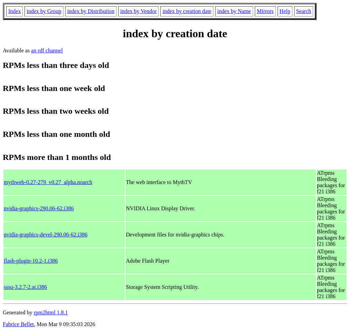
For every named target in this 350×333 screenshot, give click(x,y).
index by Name (234, 11)
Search (303, 11)
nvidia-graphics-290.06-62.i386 (39, 208)
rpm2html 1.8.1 (51, 312)
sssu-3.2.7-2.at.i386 (25, 287)
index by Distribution (90, 11)
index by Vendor (138, 11)
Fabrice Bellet (18, 324)
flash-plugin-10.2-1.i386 (31, 261)
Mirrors (265, 11)
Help (285, 11)
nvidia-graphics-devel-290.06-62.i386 (46, 235)
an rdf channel (47, 50)
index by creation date (186, 11)
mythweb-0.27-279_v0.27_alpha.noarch (48, 182)
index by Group (44, 11)
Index (14, 11)
